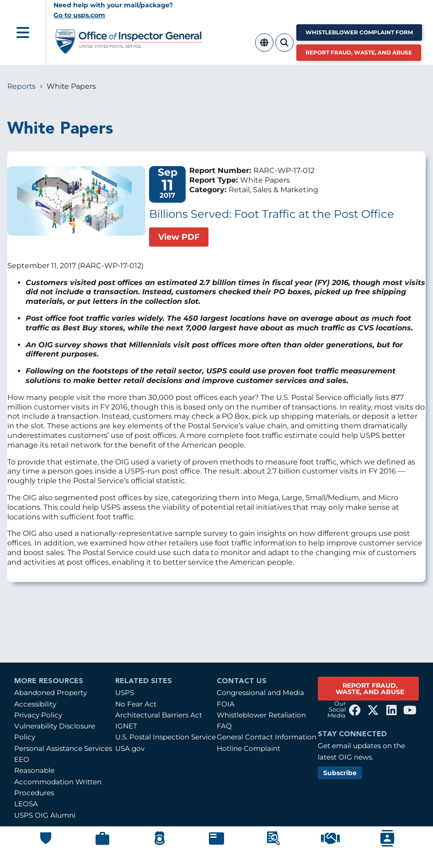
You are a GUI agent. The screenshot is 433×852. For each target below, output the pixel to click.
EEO (21, 759)
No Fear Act (135, 704)
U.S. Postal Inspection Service (165, 737)
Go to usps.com (79, 15)
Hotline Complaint (248, 748)
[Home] (128, 50)
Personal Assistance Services (63, 748)
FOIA (226, 704)
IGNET (126, 726)
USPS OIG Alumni (44, 815)
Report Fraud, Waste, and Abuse (358, 52)
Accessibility (35, 704)
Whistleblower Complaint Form (359, 32)
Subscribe (340, 773)
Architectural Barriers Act (158, 715)
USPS (124, 692)
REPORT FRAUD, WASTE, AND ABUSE (370, 688)
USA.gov (129, 748)
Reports (21, 86)
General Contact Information (266, 737)
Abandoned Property (50, 692)
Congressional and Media (260, 692)
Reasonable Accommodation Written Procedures (58, 781)
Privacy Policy (38, 715)
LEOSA (26, 803)
